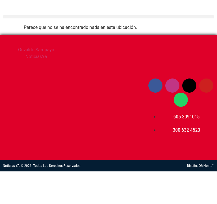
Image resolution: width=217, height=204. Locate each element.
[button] (108, 16)
